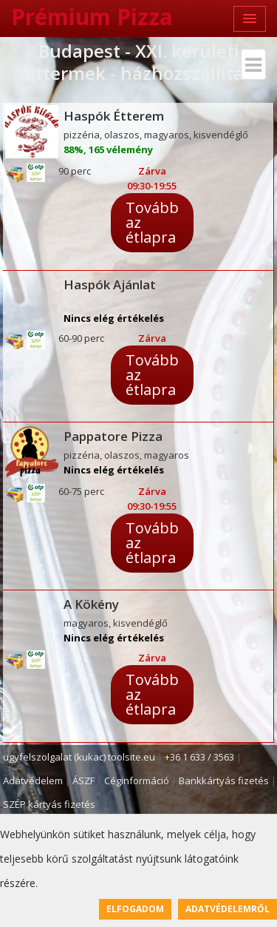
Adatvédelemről (227, 909)
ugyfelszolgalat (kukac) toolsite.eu (79, 756)
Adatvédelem (33, 780)
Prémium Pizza (92, 16)
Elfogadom (135, 909)
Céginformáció (136, 780)
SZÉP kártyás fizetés (49, 804)
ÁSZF (83, 780)
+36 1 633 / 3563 (199, 756)
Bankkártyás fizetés (224, 780)
